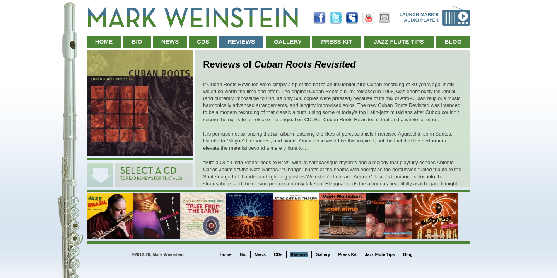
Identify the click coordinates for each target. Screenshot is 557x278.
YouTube (368, 18)
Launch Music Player (435, 16)
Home (104, 41)
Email (384, 18)
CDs (203, 41)
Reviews (241, 41)
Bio (137, 41)
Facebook (319, 18)
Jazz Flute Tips (399, 41)
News (170, 41)
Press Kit (336, 41)
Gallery (288, 41)
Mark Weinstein (193, 17)
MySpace (352, 18)
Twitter (336, 18)
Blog (453, 41)
